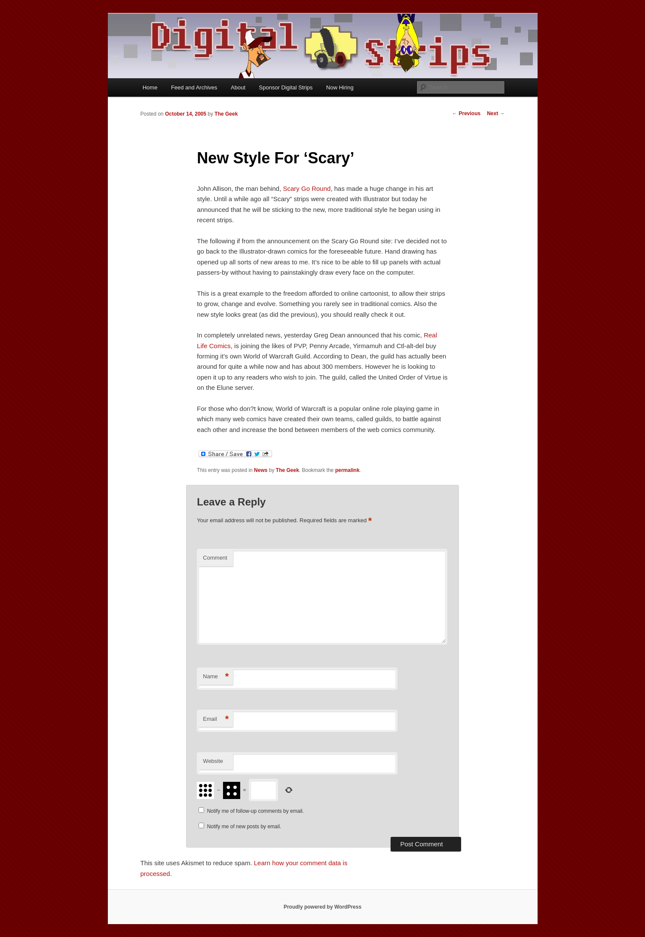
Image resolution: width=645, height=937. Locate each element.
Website (213, 761)
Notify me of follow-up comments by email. (255, 811)
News (260, 470)
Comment (215, 557)
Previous (466, 113)
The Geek (226, 114)
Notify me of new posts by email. (244, 827)
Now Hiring (340, 87)
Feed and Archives (194, 87)
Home (150, 87)
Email (216, 719)
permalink (347, 470)
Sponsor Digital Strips (286, 87)
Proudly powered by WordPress (322, 907)
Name (216, 677)
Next (495, 113)
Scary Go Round (307, 188)
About (238, 87)
